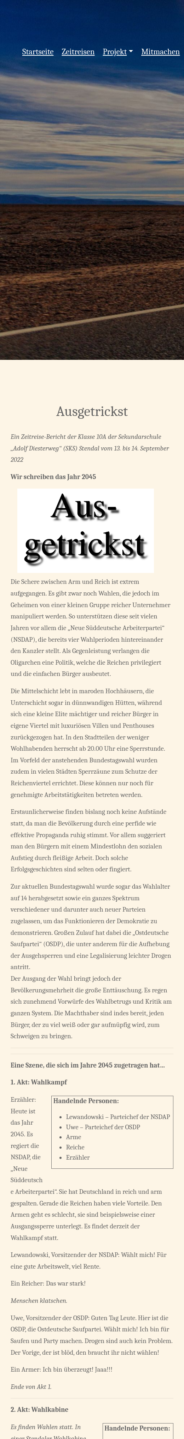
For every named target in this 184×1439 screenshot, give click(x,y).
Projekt (115, 51)
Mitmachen (160, 51)
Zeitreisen (78, 51)
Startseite (37, 51)
